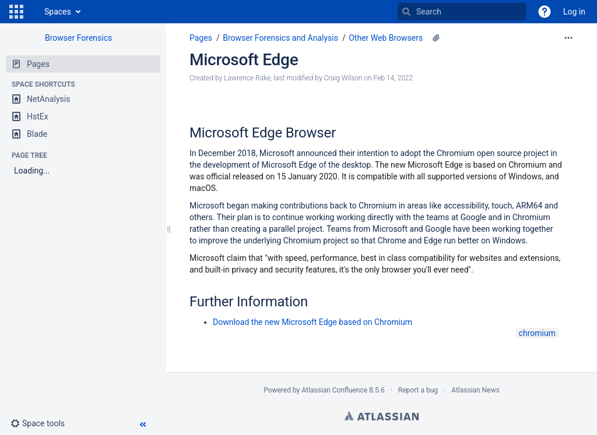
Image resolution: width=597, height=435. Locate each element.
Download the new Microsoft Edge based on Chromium (312, 322)
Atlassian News (475, 390)
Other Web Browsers (386, 38)
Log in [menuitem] (574, 11)
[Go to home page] (32, 11)
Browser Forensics (78, 38)
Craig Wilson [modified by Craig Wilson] (343, 78)
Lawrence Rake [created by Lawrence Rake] (247, 78)
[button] (16, 11)
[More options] (568, 38)
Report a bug (418, 390)
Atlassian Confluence (334, 390)
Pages (200, 38)
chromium (537, 333)
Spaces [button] (57, 11)
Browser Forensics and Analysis (280, 38)
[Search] (406, 11)
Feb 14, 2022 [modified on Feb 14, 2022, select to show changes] (393, 78)
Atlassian (382, 415)
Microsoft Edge (243, 59)
